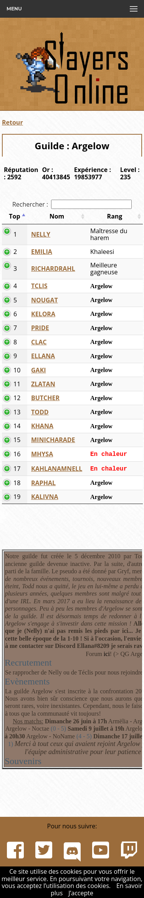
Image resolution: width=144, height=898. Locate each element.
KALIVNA (44, 496)
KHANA (42, 426)
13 (16, 412)
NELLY (40, 234)
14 (16, 426)
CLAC (38, 342)
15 (16, 440)
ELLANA (43, 356)
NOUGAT (44, 300)
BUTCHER (45, 398)
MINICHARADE (53, 440)
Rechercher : (72, 204)
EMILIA (41, 251)
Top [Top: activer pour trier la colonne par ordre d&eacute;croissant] (14, 216)
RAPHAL (43, 483)
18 (16, 483)
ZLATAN (43, 384)
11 (16, 384)
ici (107, 654)
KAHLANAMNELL (56, 468)
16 (16, 454)
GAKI (38, 370)
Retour (12, 122)
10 (16, 370)
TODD (40, 412)
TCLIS (39, 286)
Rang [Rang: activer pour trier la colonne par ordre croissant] (114, 216)
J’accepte (80, 893)
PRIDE (40, 328)
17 (16, 468)
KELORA (43, 314)
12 (16, 398)
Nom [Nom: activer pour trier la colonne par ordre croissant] (57, 216)
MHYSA (42, 454)
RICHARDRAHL (53, 268)
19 (16, 496)
